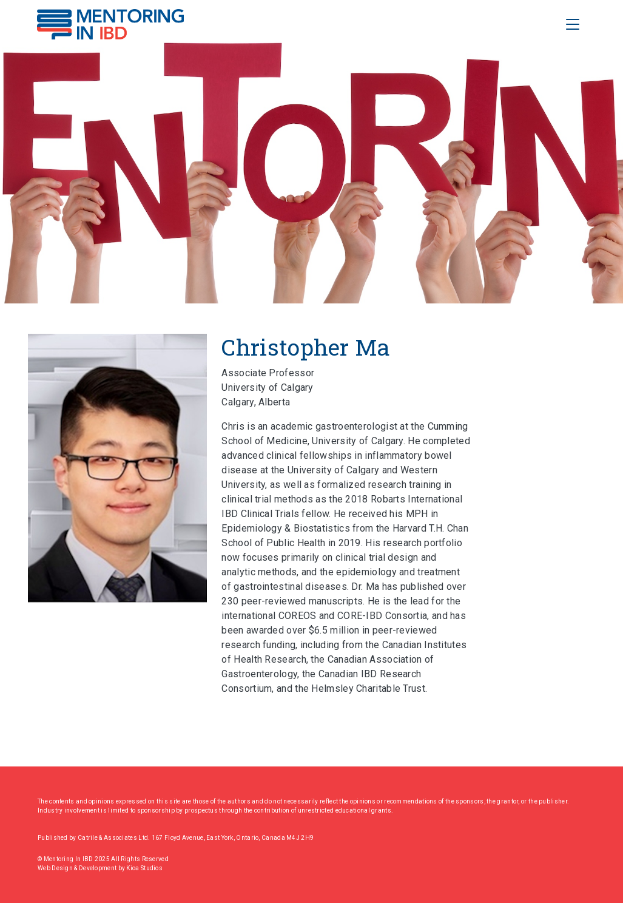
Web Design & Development (78, 868)
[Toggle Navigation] (573, 24)
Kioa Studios (144, 868)
